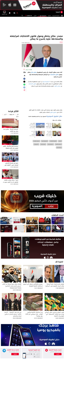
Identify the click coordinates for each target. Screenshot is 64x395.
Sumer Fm (29, 15)
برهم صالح (34, 72)
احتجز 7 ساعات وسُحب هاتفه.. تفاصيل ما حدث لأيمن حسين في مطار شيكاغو (10, 181)
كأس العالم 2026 (4, 161)
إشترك (15, 354)
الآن (17, 115)
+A (24, 72)
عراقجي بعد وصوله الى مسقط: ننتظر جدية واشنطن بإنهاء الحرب (49, 134)
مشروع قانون (53, 112)
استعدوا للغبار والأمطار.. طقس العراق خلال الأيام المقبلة (10, 147)
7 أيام (5, 115)
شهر (17, 117)
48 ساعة (12, 115)
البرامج (49, 15)
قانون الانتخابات (54, 75)
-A (25, 76)
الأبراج (35, 15)
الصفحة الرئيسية (55, 15)
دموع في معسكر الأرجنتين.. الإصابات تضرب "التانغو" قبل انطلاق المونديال (11, 164)
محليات (4, 127)
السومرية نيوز (42, 15)
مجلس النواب (57, 86)
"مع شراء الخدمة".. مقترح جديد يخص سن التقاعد (10, 130)
